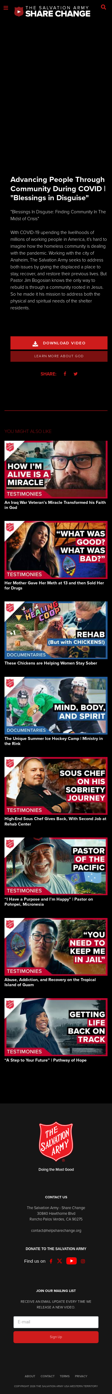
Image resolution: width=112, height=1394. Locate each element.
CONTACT (48, 1376)
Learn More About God (59, 356)
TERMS (65, 1376)
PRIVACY (81, 1376)
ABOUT (30, 1376)
